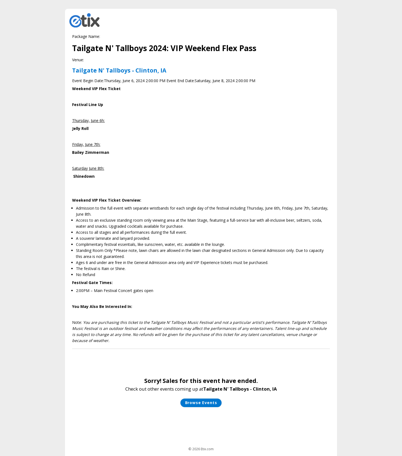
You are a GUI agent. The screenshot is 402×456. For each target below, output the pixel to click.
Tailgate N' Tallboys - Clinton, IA (119, 70)
